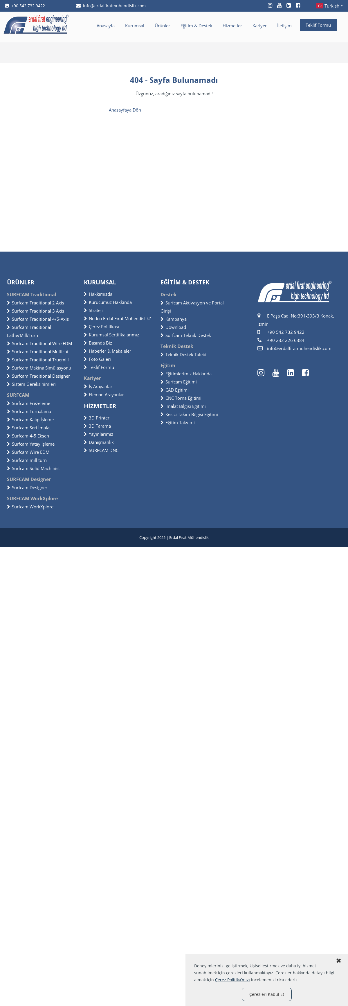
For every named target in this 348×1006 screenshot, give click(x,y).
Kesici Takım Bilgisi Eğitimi (189, 414)
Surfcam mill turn (27, 460)
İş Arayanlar (98, 386)
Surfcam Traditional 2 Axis (35, 303)
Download (173, 327)
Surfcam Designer (27, 487)
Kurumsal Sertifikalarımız (111, 335)
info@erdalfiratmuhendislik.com (111, 5)
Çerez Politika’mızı (232, 979)
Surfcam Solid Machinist (33, 468)
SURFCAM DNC (101, 450)
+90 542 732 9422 (25, 5)
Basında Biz (98, 343)
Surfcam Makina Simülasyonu (39, 368)
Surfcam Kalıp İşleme (30, 419)
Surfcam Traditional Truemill (38, 360)
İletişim (284, 25)
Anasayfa (106, 25)
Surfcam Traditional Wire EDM (39, 343)
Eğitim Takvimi (178, 422)
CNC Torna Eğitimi (181, 398)
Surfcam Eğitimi (179, 382)
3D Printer (96, 418)
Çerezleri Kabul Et (266, 994)
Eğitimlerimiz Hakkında (186, 373)
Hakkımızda (98, 294)
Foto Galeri (97, 359)
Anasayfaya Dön (125, 110)
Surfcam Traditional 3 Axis (35, 311)
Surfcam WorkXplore (30, 507)
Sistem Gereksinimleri (31, 384)
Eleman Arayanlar (104, 394)
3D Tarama (97, 426)
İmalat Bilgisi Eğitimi (183, 406)
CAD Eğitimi (175, 390)
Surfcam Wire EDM (28, 452)
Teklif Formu (318, 25)
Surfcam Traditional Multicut (37, 351)
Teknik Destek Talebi (183, 354)
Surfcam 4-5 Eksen (28, 436)
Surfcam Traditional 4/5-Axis (38, 319)
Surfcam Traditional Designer (38, 376)
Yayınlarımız (98, 434)
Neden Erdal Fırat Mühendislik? (117, 318)
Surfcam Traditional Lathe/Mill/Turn (29, 331)
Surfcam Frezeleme (28, 403)
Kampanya (174, 319)
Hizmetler (232, 25)
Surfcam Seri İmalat (29, 428)
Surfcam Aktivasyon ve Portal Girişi (192, 307)
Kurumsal (134, 25)
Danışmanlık (99, 442)
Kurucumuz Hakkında (108, 302)
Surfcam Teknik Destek (186, 335)
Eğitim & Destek (196, 25)
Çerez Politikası (101, 326)
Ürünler (162, 25)
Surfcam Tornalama (29, 411)
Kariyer (260, 25)
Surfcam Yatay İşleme (31, 444)
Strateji (93, 310)
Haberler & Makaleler (107, 351)
